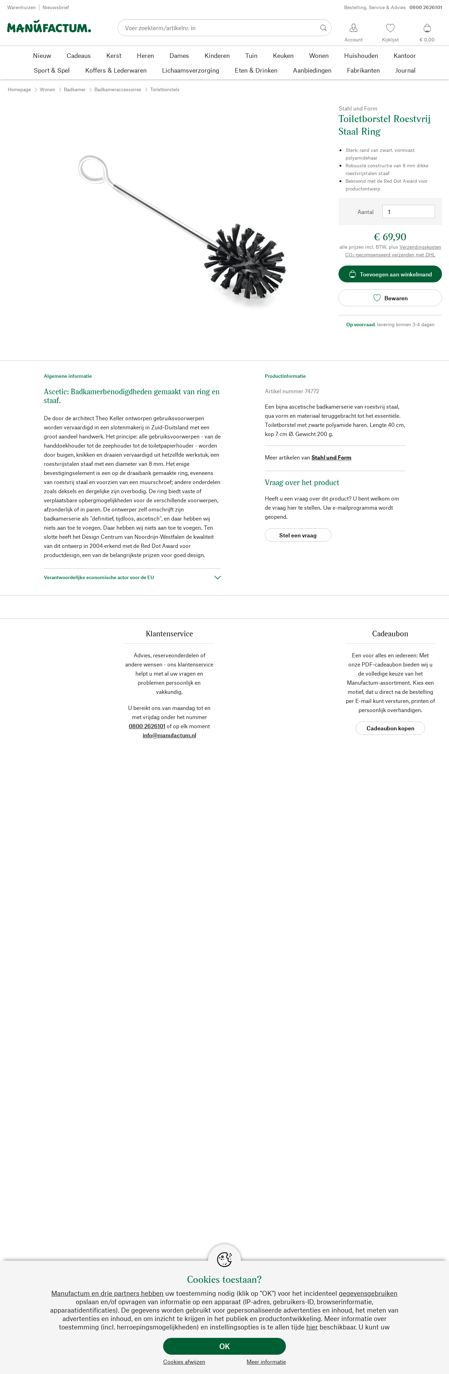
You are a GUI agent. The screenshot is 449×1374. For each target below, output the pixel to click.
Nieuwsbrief (55, 7)
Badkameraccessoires (117, 89)
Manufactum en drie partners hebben (107, 1293)
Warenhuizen (21, 7)
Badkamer (75, 89)
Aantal (365, 211)
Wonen (47, 89)
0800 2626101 (147, 726)
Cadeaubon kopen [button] (390, 728)
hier (312, 1327)
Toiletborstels (165, 89)
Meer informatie (266, 1361)
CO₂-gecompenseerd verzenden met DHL (390, 254)
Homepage (19, 89)
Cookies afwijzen (184, 1361)
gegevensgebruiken (368, 1293)
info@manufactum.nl (169, 735)
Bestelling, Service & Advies (393, 7)
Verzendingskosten (420, 247)
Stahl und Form (331, 457)
